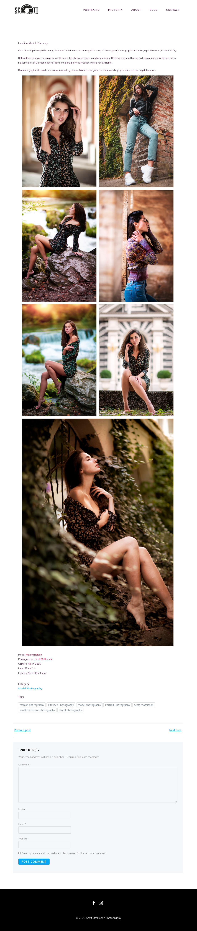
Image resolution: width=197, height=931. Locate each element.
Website (22, 838)
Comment (24, 764)
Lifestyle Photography (61, 704)
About (136, 9)
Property (115, 9)
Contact (173, 9)
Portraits (91, 9)
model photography (89, 704)
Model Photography (30, 688)
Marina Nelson (34, 653)
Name (22, 809)
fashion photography (32, 704)
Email (22, 823)
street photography (70, 709)
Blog (154, 9)
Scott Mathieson (44, 658)
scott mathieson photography (37, 709)
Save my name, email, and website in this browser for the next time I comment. (64, 852)
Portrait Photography (117, 704)
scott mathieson (144, 704)
